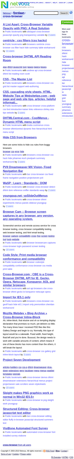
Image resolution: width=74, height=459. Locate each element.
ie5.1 (20, 304)
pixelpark (31, 158)
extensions (14, 370)
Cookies (15, 454)
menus (18, 203)
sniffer (26, 190)
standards (34, 190)
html (50, 129)
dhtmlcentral (17, 129)
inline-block (8, 354)
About (48, 3)
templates (7, 374)
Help (55, 3)
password (26, 246)
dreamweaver (40, 367)
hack (22, 47)
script (11, 132)
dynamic (27, 129)
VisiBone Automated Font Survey (25, 428)
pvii (41, 178)
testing (51, 236)
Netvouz (7, 13)
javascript (7, 35)
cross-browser (43, 31)
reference (38, 109)
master (13, 86)
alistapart (31, 31)
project (49, 381)
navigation (14, 178)
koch (24, 158)
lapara (30, 67)
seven (31, 384)
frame (5, 178)
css (12, 47)
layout (17, 354)
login (19, 246)
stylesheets (40, 384)
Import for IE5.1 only (16, 297)
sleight (50, 400)
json (25, 67)
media (49, 265)
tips (4, 113)
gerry (21, 370)
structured (39, 419)
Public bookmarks (13, 31)
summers (48, 419)
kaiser (25, 109)
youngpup (42, 203)
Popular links (36, 3)
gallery (48, 351)
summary (33, 47)
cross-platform (48, 106)
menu (5, 132)
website (10, 113)
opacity (15, 35)
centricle (40, 44)
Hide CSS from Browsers (20, 137)
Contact (64, 451)
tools (9, 239)
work (5, 403)
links (31, 109)
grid (4, 86)
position (23, 178)
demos (44, 377)
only (32, 304)
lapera (37, 67)
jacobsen (29, 370)
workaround (49, 47)
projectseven (33, 178)
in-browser (19, 419)
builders (14, 367)
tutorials (16, 374)
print (5, 269)
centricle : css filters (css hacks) (25, 40)
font (8, 109)
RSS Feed (50, 451)
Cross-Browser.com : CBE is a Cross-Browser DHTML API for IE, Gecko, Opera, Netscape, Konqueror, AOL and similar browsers (29, 279)
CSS (71, 457)
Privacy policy (25, 454)
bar (28, 174)
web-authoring (32, 86)
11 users (10, 51)
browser (7, 151)
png (22, 35)
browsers (31, 44)
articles (6, 367)
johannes (17, 158)
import (26, 304)
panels (25, 203)
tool (4, 239)
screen (44, 236)
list (10, 74)
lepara (43, 67)
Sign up (62, 3)
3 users (27, 354)
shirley (46, 109)
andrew (30, 70)
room (22, 74)
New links (23, 3)
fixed (51, 174)
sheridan (50, 304)
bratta (30, 125)
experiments (8, 203)
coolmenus (38, 125)
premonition (39, 304)
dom (11, 190)
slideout (32, 203)
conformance (21, 265)
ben (29, 416)
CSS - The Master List (17, 79)
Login (70, 3)
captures (51, 243)
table (41, 47)
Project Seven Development (21, 359)
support (21, 86)
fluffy (11, 419)
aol (28, 288)
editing (48, 416)
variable (41, 35)
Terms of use (6, 454)
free (34, 129)
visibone (22, 435)
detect (52, 187)
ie (24, 292)
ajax (5, 67)
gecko (20, 292)
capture (14, 236)
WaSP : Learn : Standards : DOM (25, 183)
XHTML (65, 457)
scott (27, 74)
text (4, 423)
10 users (10, 249)
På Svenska (56, 457)
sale (18, 384)
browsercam (41, 243)
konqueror (30, 292)
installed (7, 435)
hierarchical (41, 129)
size (52, 109)
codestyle (39, 262)
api (36, 70)
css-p (24, 367)
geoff (5, 304)
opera (47, 292)
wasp (41, 190)
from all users (17, 445)
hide (27, 47)
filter (17, 47)
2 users (51, 35)
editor (5, 419)
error (17, 151)
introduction (16, 109)
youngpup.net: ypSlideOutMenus (25, 195)
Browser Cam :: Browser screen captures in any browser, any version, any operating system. (28, 215)
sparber (50, 370)
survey (14, 435)
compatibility (25, 236)
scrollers (24, 384)
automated (32, 432)
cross (33, 236)
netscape (40, 292)
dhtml (10, 67)
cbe (45, 288)
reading (15, 74)
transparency (30, 35)
